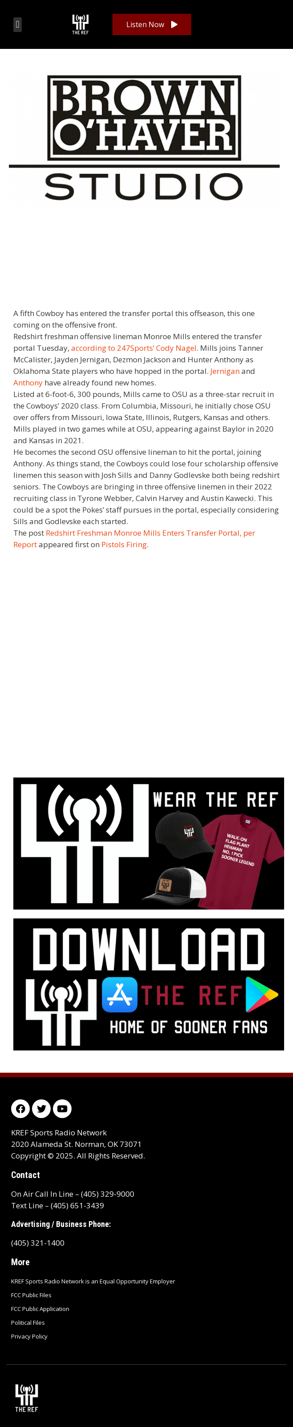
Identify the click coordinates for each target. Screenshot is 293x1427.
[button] (17, 24)
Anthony (28, 382)
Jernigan (225, 371)
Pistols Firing (124, 544)
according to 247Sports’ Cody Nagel (134, 348)
